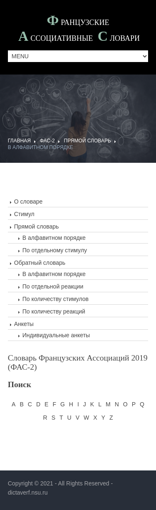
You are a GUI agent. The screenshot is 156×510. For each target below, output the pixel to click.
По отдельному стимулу (54, 250)
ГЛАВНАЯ (19, 141)
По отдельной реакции (53, 286)
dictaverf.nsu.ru (28, 492)
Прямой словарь (87, 141)
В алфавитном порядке (40, 147)
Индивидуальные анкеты (56, 335)
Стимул (24, 214)
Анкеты (24, 324)
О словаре (28, 201)
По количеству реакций (53, 311)
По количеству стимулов (55, 299)
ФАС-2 (47, 141)
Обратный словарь (39, 262)
